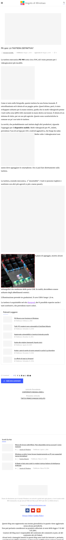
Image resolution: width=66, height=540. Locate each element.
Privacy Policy (27, 508)
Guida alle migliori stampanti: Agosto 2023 (28, 335)
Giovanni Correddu (7, 52)
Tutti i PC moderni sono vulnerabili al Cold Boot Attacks (32, 319)
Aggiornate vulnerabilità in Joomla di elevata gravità (31, 327)
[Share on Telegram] (28, 368)
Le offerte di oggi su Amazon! (24, 351)
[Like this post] (15, 368)
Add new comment (12, 374)
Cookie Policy (38, 508)
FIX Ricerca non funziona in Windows (26, 311)
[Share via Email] (30, 368)
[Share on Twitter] (19, 368)
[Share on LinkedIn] (21, 368)
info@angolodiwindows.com (37, 498)
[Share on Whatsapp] (25, 368)
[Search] (65, 3)
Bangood (29, 295)
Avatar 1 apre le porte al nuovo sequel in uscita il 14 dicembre (34, 343)
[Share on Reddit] (23, 368)
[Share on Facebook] (17, 368)
